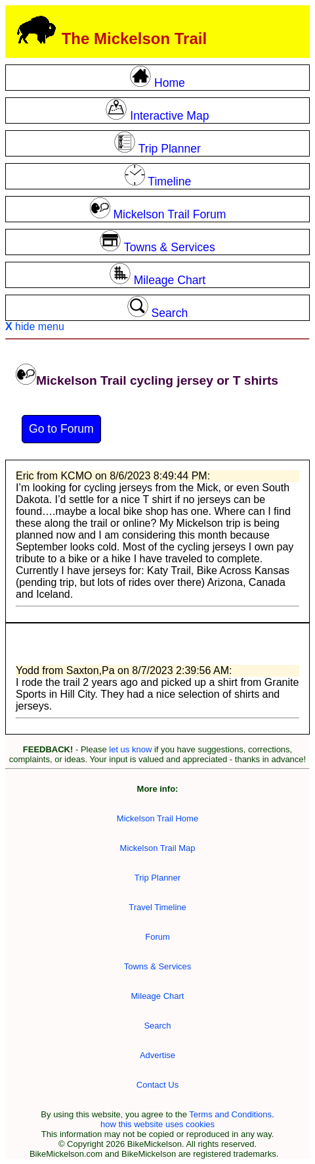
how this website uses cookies (157, 1124)
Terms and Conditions (230, 1114)
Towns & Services (158, 966)
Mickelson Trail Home (157, 818)
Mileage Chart (157, 996)
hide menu (34, 326)
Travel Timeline (157, 907)
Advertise (157, 1055)
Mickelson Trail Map (158, 848)
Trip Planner (157, 878)
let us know (130, 749)
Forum (157, 937)
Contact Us (157, 1085)
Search (157, 1026)
